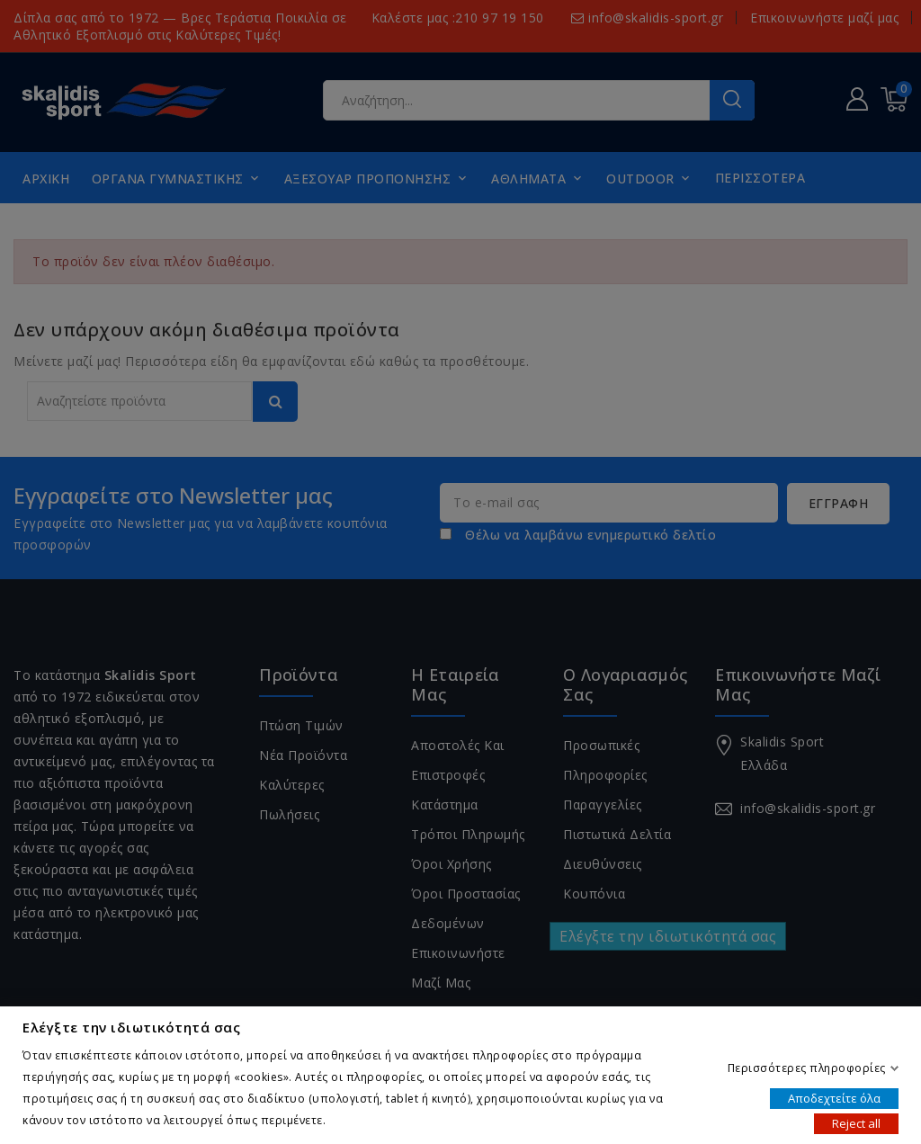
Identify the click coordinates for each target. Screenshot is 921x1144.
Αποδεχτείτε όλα (834, 1097)
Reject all (856, 1122)
